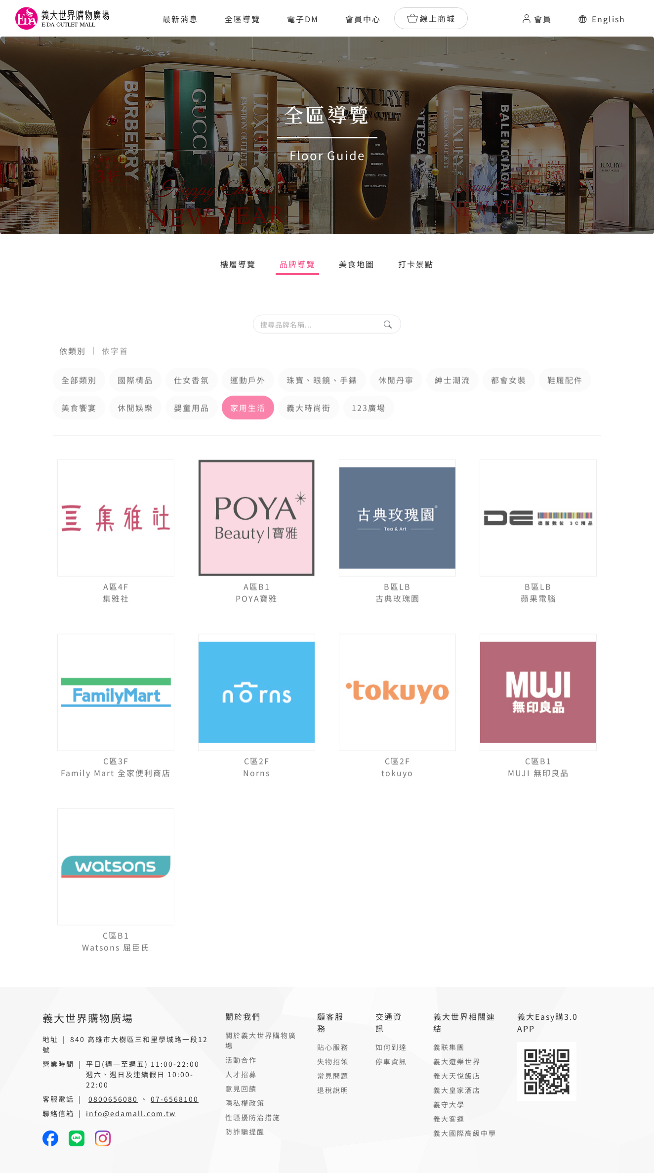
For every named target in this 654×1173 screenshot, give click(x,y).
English (601, 19)
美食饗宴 (79, 425)
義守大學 (449, 1104)
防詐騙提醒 (245, 1131)
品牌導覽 (297, 264)
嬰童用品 (191, 425)
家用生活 (248, 425)
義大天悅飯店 (457, 1076)
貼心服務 (333, 1047)
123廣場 (369, 425)
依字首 (115, 368)
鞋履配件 (565, 397)
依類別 (72, 368)
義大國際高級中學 (464, 1133)
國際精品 (135, 397)
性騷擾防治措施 (253, 1117)
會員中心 (363, 19)
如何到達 (391, 1047)
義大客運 (449, 1119)
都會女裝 (509, 397)
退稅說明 (333, 1090)
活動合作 (241, 1060)
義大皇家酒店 (457, 1090)
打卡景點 (416, 264)
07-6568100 (175, 1099)
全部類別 (79, 397)
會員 (536, 19)
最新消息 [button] (180, 19)
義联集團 (449, 1047)
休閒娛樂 (135, 425)
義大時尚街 (308, 425)
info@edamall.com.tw (131, 1113)
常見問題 (333, 1076)
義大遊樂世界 (457, 1061)
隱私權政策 (245, 1103)
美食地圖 (356, 264)
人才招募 (241, 1074)
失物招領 (333, 1061)
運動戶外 (248, 397)
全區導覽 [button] (242, 19)
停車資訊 (391, 1061)
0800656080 (113, 1099)
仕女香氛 (191, 397)
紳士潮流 (452, 397)
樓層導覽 (238, 264)
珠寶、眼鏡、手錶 (322, 397)
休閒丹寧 (396, 397)
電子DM (303, 19)
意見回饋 (241, 1088)
